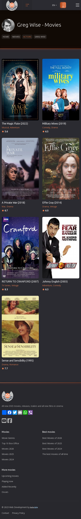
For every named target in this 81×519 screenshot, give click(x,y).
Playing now (7, 481)
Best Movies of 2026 (52, 438)
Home (6, 36)
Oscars (5, 492)
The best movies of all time (55, 454)
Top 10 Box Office (10, 443)
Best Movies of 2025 (52, 443)
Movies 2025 (8, 454)
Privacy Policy (18, 513)
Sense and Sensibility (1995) (18, 360)
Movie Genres (8, 438)
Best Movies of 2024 (52, 448)
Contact (5, 513)
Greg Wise (40, 36)
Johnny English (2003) (55, 281)
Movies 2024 (8, 459)
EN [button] (54, 5)
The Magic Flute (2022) (15, 123)
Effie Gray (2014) (52, 202)
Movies (16, 36)
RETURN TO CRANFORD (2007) (20, 281)
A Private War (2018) (13, 202)
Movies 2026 (8, 448)
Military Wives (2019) (54, 123)
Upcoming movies (10, 476)
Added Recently (9, 486)
